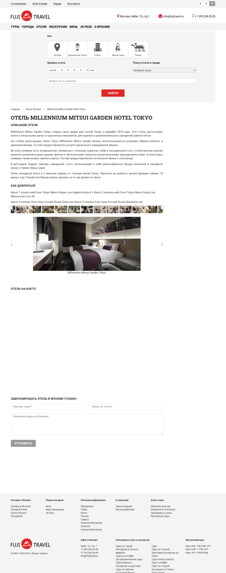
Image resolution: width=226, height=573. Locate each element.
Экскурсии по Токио (163, 569)
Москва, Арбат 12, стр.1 (135, 16)
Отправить (23, 443)
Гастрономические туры (129, 559)
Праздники (87, 506)
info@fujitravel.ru (173, 16)
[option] (87, 209)
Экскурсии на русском (128, 566)
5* (81, 70)
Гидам (57, 3)
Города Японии (19, 509)
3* (68, 70)
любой (52, 70)
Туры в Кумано (124, 562)
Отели (41, 27)
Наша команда (124, 506)
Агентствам (39, 3)
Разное (85, 516)
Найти (113, 93)
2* (62, 70)
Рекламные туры (160, 516)
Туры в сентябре (125, 556)
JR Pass (86, 27)
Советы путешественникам (91, 521)
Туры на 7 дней (124, 546)
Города (28, 27)
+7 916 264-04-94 (89, 552)
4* (75, 70)
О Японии (102, 27)
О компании (18, 3)
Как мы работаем (125, 509)
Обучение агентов (160, 506)
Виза (73, 27)
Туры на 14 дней (161, 566)
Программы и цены (161, 512)
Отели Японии (18, 512)
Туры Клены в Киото (163, 559)
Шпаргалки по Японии (163, 509)
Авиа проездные (55, 509)
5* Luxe (90, 70)
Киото (84, 512)
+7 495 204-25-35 (205, 16)
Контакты (73, 3)
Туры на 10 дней (161, 549)
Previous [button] (11, 207)
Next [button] (163, 207)
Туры (15, 27)
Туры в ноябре (159, 562)
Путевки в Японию (21, 506)
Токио (84, 509)
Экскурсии (58, 27)
